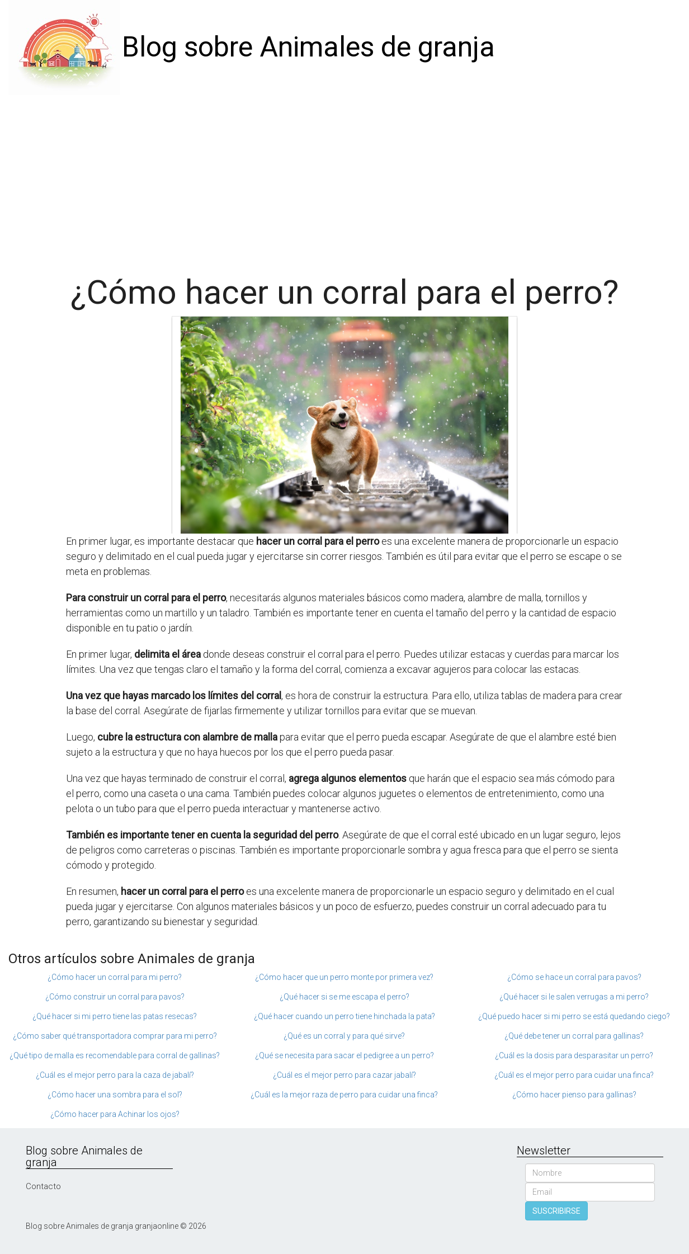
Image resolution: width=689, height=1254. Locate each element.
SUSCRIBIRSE (556, 1210)
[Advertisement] (344, 179)
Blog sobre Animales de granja (308, 47)
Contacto (43, 1186)
